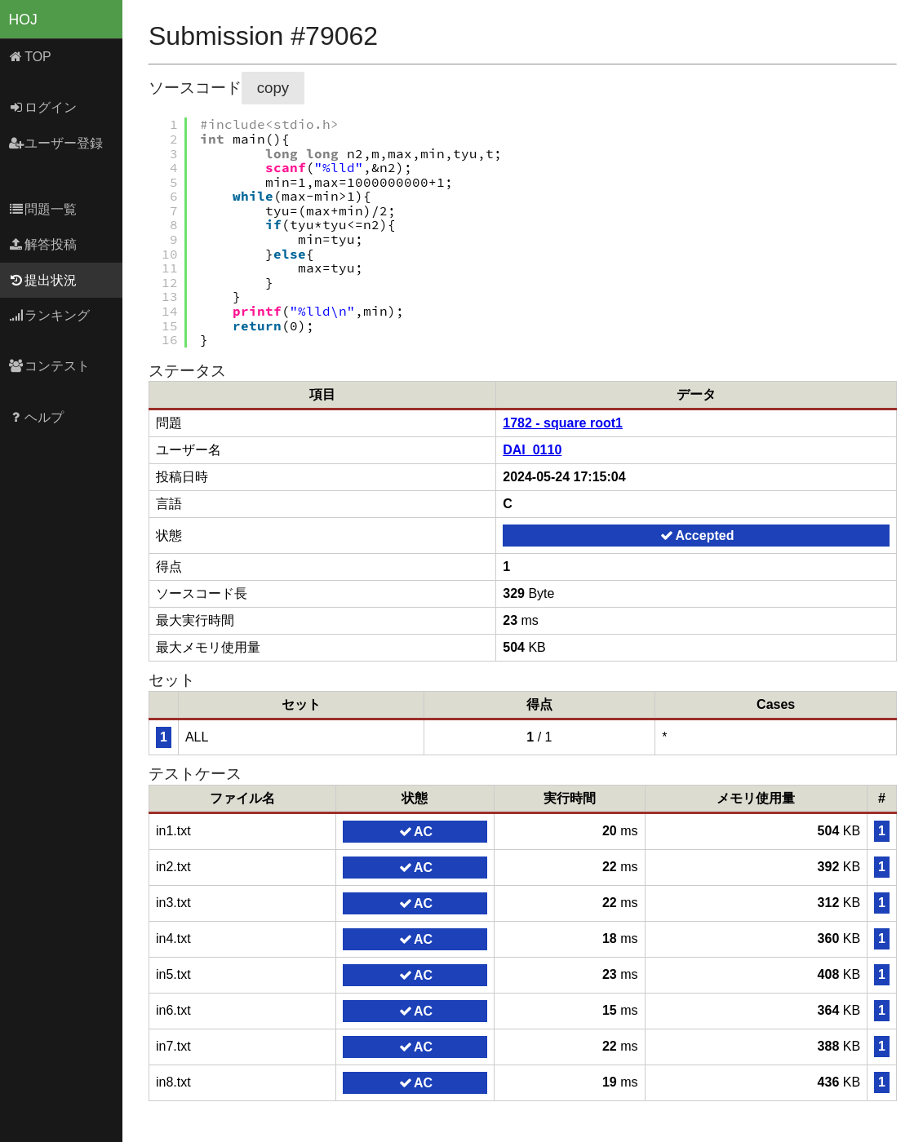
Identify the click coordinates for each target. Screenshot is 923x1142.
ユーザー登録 (56, 143)
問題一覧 (43, 209)
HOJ (23, 19)
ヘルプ (36, 417)
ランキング (49, 315)
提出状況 (43, 280)
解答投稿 (43, 244)
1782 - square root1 (563, 423)
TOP (29, 57)
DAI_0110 (532, 450)
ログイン (43, 107)
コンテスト (49, 366)
